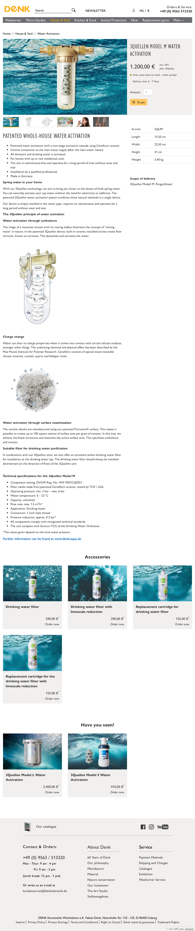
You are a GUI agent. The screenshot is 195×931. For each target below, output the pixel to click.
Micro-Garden (36, 20)
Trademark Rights (168, 922)
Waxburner (13, 20)
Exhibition (146, 874)
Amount (135, 92)
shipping (169, 68)
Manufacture (95, 868)
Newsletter (95, 10)
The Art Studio (97, 890)
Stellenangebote (97, 896)
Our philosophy (98, 862)
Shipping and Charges (153, 862)
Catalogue (145, 868)
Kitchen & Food (85, 20)
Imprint (20, 922)
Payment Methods (151, 857)
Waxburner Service (152, 879)
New (134, 20)
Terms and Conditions (84, 922)
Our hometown (97, 885)
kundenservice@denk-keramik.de (45, 890)
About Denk (99, 846)
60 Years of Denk (98, 857)
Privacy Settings (58, 922)
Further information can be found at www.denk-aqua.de (42, 538)
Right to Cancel (111, 922)
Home (7, 33)
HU (144, 10)
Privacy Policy (36, 922)
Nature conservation (101, 879)
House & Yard (60, 20)
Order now (52, 624)
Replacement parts (155, 20)
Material (92, 874)
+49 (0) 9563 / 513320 (44, 857)
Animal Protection (113, 20)
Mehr (178, 20)
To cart (139, 102)
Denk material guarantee (138, 922)
